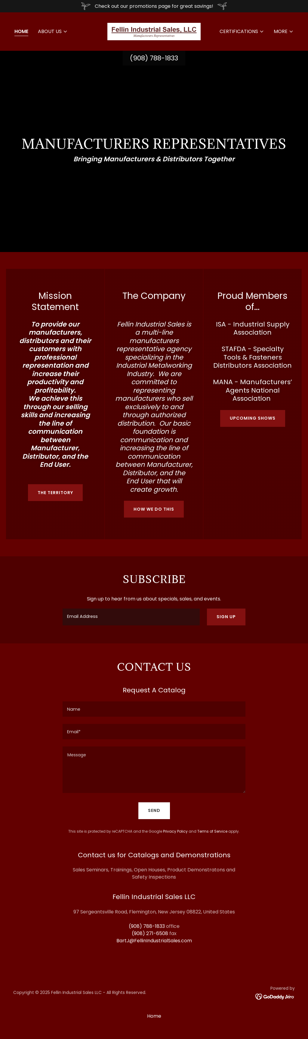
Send (154, 810)
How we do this (154, 509)
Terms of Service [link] (212, 831)
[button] (53, 31)
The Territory (55, 493)
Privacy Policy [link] (175, 831)
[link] (153, 31)
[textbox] (131, 617)
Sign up (226, 617)
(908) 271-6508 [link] (150, 933)
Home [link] (21, 31)
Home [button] (154, 1016)
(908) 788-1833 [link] (154, 58)
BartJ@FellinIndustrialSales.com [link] (154, 940)
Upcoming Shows (253, 418)
